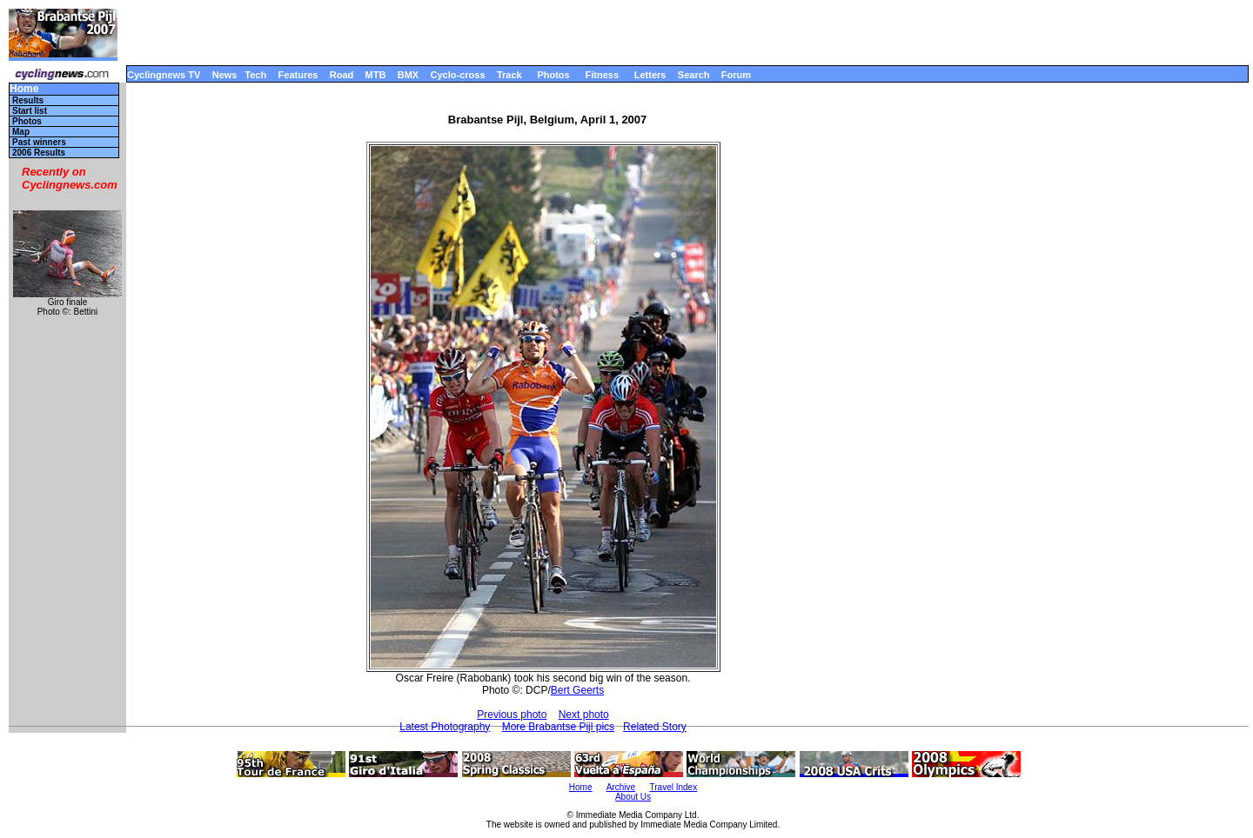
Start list (29, 111)
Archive (620, 787)
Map (21, 131)
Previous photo (511, 714)
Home (24, 89)
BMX (408, 75)
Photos (553, 75)
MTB (375, 75)
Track (509, 75)
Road (342, 75)
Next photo (584, 714)
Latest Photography (444, 727)
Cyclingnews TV (163, 75)
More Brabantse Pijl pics (558, 727)
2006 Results (38, 152)
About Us (633, 796)
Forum (736, 75)
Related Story (655, 727)
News (225, 75)
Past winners (39, 142)
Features (298, 75)
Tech (255, 75)
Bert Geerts (577, 690)
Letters (650, 75)
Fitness (602, 75)
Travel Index (674, 787)
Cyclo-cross (458, 75)
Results (28, 100)
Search (694, 75)
